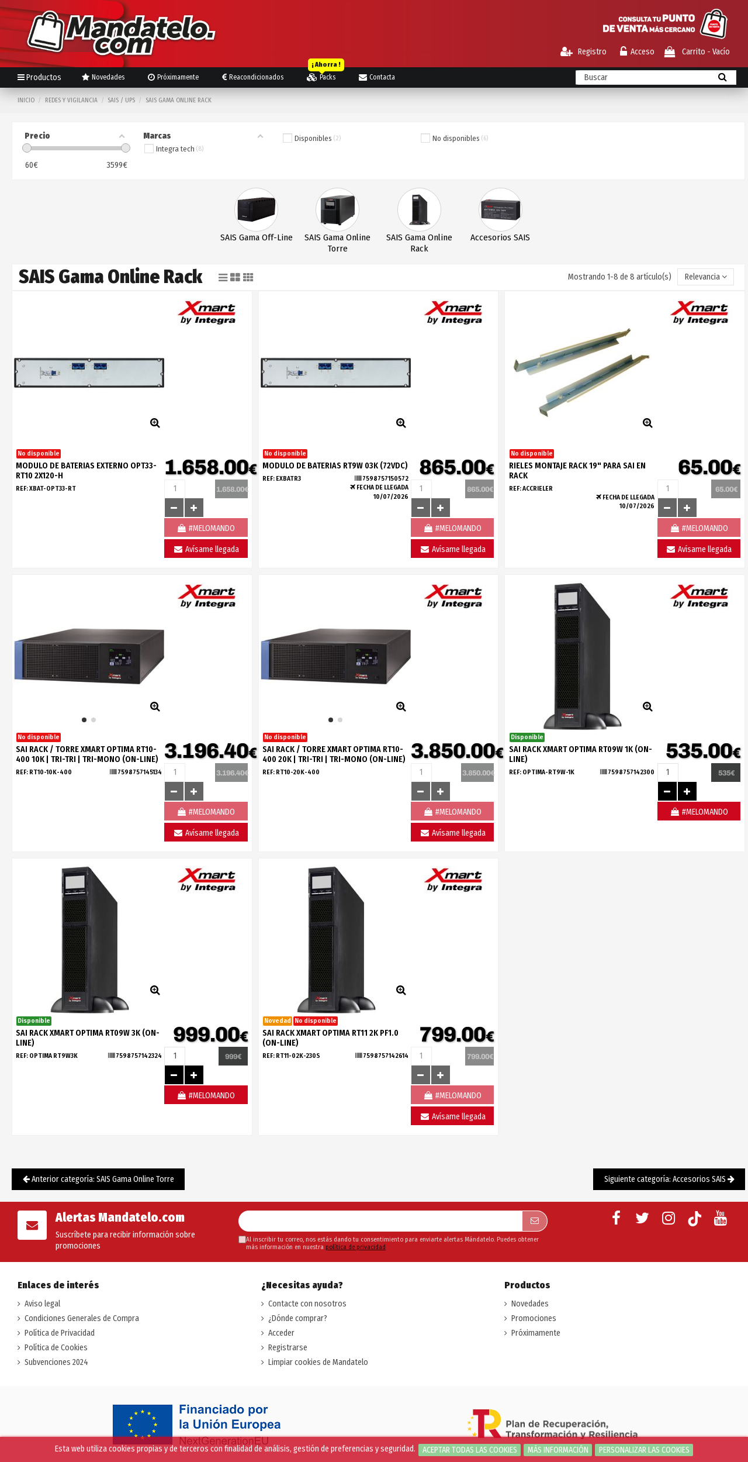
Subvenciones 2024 (56, 1362)
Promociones (533, 1318)
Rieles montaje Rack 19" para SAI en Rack (577, 471)
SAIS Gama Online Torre (337, 243)
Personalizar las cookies (644, 1450)
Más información (558, 1450)
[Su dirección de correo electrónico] (380, 1221)
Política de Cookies (56, 1348)
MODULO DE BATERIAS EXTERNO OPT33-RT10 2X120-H (86, 471)
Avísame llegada (206, 549)
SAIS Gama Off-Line (256, 237)
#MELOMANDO (699, 812)
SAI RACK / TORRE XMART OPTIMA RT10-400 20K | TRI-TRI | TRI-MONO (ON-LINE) (334, 754)
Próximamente (535, 1333)
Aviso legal (42, 1304)
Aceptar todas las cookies (470, 1450)
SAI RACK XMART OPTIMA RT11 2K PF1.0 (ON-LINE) (330, 1038)
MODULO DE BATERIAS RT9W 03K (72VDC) (335, 466)
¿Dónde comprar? (297, 1318)
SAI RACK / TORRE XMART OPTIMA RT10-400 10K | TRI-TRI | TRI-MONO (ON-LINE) (87, 754)
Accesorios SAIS (500, 237)
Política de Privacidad (60, 1333)
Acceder (281, 1333)
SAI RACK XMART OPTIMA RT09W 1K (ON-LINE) (580, 754)
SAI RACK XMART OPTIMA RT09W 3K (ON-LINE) (88, 1038)
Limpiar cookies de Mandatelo (318, 1362)
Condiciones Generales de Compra (82, 1318)
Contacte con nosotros (307, 1304)
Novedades (530, 1304)
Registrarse (287, 1348)
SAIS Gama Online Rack (419, 243)
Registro (583, 52)
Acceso (637, 52)
